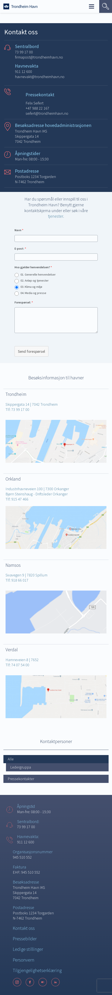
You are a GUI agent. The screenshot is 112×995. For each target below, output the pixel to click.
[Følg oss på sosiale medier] (56, 982)
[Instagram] (17, 982)
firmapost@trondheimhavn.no (39, 57)
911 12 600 (23, 71)
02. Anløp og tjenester (34, 280)
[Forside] (20, 6)
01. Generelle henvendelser (38, 274)
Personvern (23, 960)
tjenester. (56, 216)
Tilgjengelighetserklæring (37, 970)
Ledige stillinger (28, 949)
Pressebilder (25, 939)
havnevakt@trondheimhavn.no (39, 76)
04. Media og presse (33, 293)
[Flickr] (42, 982)
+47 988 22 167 (37, 108)
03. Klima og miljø (31, 287)
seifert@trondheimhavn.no (47, 113)
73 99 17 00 (24, 52)
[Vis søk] (105, 6)
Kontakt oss (24, 928)
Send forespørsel (31, 351)
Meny (91, 6)
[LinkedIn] (55, 982)
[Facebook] (30, 982)
